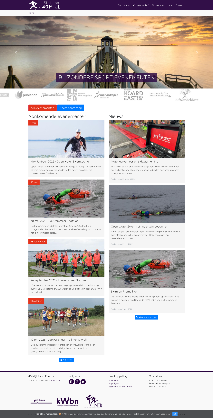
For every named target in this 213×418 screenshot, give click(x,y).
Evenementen (126, 5)
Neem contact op (71, 108)
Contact (180, 5)
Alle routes (66, 359)
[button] (16, 52)
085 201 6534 (54, 380)
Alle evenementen (42, 108)
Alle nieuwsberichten (146, 317)
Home (31, 13)
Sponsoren (158, 5)
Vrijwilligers (114, 383)
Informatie (143, 5)
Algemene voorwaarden (120, 386)
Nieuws (169, 5)
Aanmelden (114, 380)
